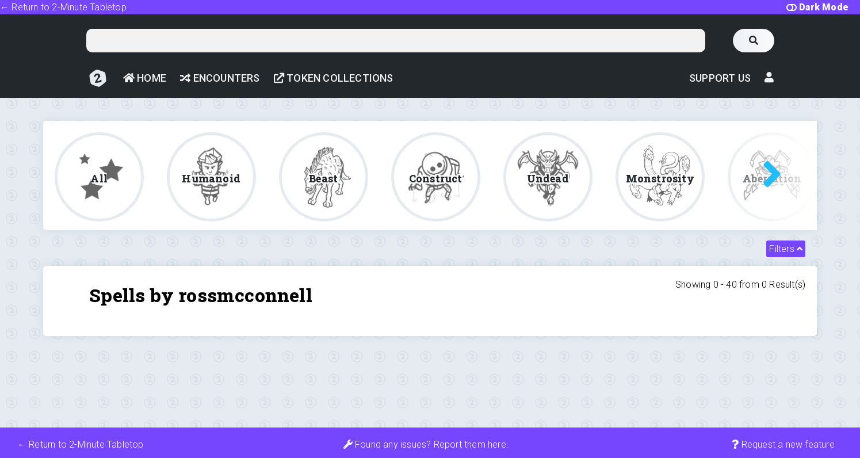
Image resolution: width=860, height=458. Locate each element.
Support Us (720, 78)
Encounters (219, 78)
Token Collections (333, 78)
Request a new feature (783, 444)
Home (144, 78)
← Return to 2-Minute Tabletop (63, 7)
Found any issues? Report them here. (426, 444)
